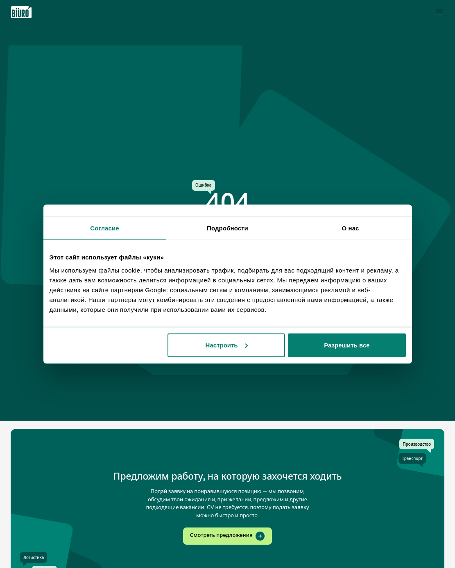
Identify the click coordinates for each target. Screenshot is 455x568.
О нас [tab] (350, 228)
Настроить (227, 344)
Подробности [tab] (227, 228)
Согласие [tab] (104, 228)
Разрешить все (346, 344)
